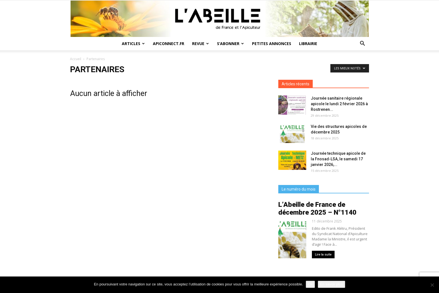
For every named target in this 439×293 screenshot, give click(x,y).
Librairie (308, 43)
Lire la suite (323, 254)
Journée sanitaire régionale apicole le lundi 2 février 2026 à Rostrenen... (339, 104)
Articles (133, 43)
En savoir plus (331, 284)
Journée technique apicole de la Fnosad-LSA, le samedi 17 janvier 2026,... (338, 159)
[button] (362, 44)
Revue (200, 43)
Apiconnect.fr (168, 43)
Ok (310, 284)
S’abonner (230, 43)
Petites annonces (271, 43)
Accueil (75, 59)
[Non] (432, 285)
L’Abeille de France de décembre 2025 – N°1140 (317, 208)
